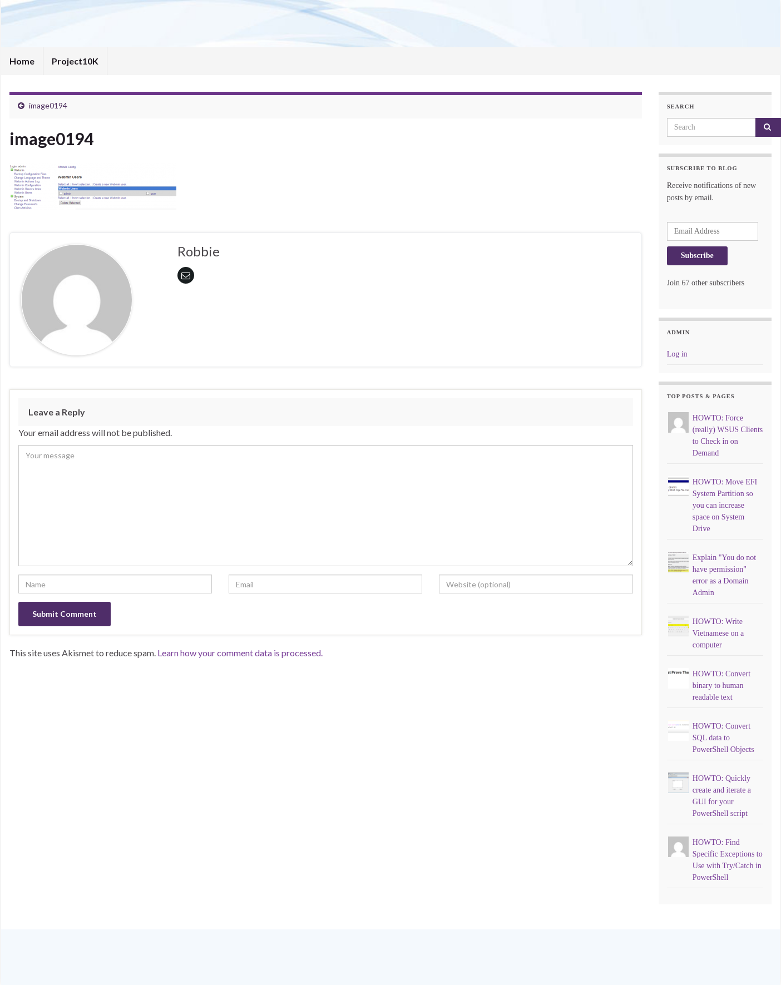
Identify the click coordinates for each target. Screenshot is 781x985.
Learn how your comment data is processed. (240, 652)
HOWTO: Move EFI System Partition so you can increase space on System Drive (725, 505)
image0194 (48, 105)
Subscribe (697, 255)
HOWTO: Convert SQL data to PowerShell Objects (723, 738)
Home (21, 61)
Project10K (75, 61)
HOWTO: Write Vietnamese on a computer (718, 633)
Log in (677, 354)
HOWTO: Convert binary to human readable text (721, 685)
